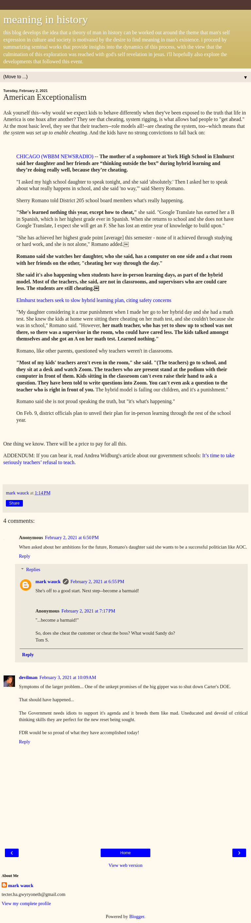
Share (14, 503)
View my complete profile (26, 903)
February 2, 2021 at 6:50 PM (72, 537)
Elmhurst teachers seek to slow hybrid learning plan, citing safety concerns (93, 300)
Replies (33, 569)
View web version (125, 865)
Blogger (136, 916)
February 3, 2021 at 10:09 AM (68, 677)
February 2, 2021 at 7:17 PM (88, 610)
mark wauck (47, 581)
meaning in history (45, 19)
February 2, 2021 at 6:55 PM (97, 581)
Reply (24, 556)
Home (125, 853)
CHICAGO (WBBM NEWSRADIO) (54, 156)
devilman (28, 677)
